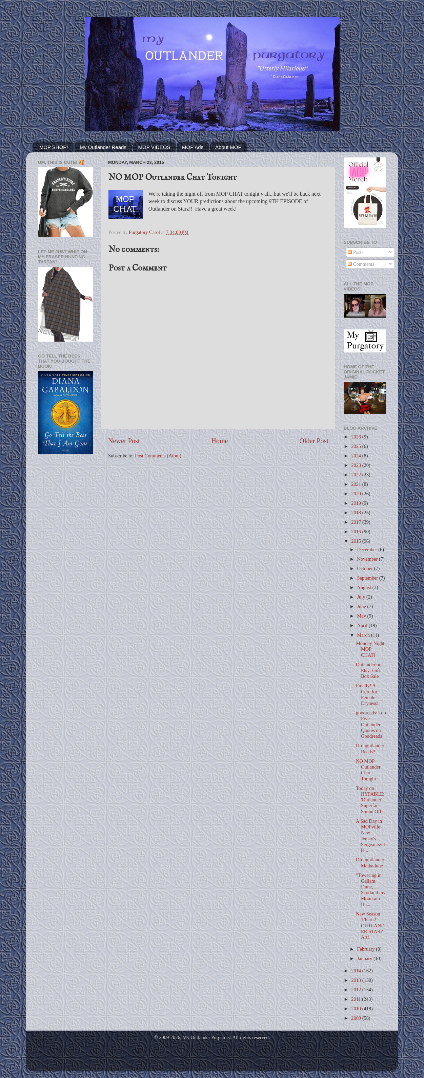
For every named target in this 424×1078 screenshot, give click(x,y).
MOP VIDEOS (154, 147)
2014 (356, 970)
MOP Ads (192, 147)
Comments (361, 264)
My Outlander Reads (103, 147)
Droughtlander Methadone (370, 862)
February (366, 949)
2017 (356, 522)
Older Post (313, 441)
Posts (355, 252)
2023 (356, 465)
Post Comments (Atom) (158, 455)
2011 (356, 999)
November (368, 559)
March (364, 635)
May (362, 616)
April (363, 625)
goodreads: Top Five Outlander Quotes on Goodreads (371, 724)
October (365, 568)
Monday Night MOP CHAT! (370, 649)
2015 (356, 541)
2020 (356, 493)
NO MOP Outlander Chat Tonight (368, 769)
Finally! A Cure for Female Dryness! (367, 694)
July (362, 597)
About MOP (228, 147)
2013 (356, 980)
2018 (356, 512)
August (364, 587)
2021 (356, 484)
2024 (356, 455)
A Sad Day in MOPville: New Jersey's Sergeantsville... (370, 835)
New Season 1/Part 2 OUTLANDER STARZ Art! (370, 925)
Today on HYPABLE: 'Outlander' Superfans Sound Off (370, 799)
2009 (356, 1018)
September (368, 578)
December (368, 549)
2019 (356, 503)
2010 (356, 1008)
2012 (356, 989)
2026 (356, 436)
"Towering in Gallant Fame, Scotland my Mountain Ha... (370, 889)
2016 (356, 531)
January (365, 958)
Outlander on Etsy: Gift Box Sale (369, 670)
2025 (356, 446)
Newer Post (124, 441)
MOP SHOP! (53, 147)
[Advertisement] (65, 567)
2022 (356, 474)
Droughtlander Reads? (370, 748)
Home (219, 441)
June (362, 606)
